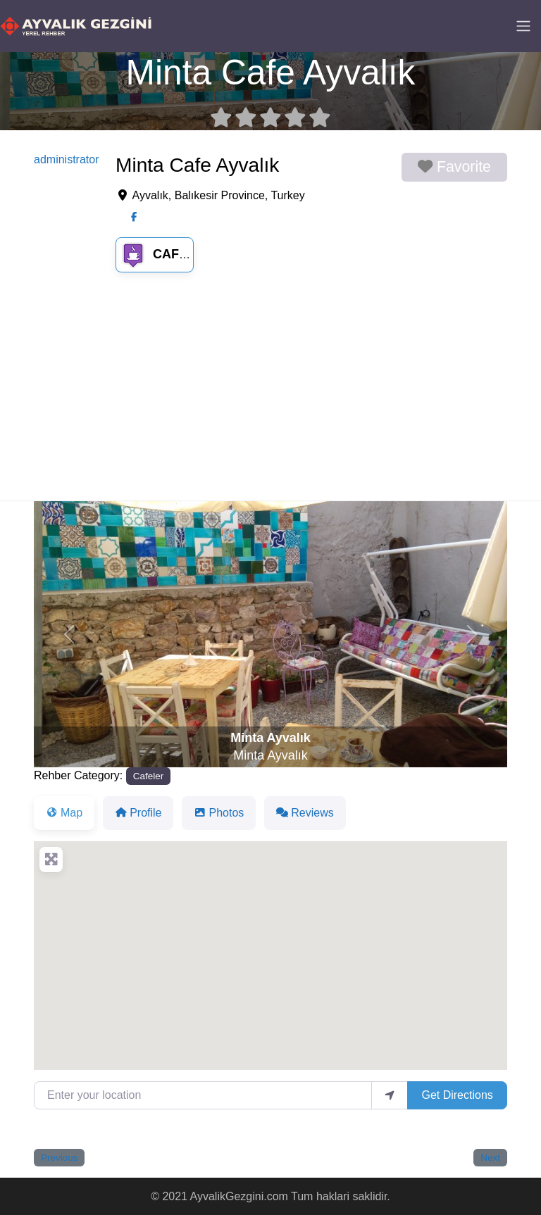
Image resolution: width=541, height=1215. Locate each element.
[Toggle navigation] (523, 26)
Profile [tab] (138, 813)
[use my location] (389, 1095)
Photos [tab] (219, 813)
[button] (69, 634)
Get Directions (456, 1095)
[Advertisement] (270, 394)
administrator (66, 159)
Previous (59, 1157)
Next (490, 1157)
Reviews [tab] (304, 813)
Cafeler (166, 254)
